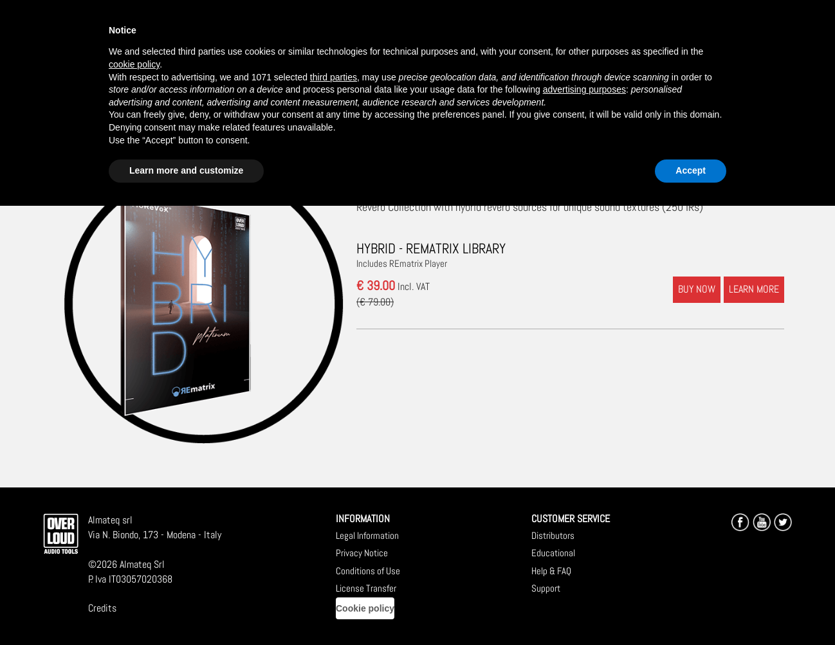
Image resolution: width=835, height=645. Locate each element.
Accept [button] (690, 170)
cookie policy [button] (134, 64)
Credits (102, 608)
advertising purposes (584, 89)
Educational (553, 553)
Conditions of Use (368, 571)
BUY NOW (696, 289)
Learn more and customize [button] (186, 170)
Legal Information (367, 535)
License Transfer (366, 588)
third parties (333, 77)
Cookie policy (365, 608)
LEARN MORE (754, 289)
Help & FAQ (551, 571)
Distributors (552, 535)
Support (545, 588)
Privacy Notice (362, 553)
